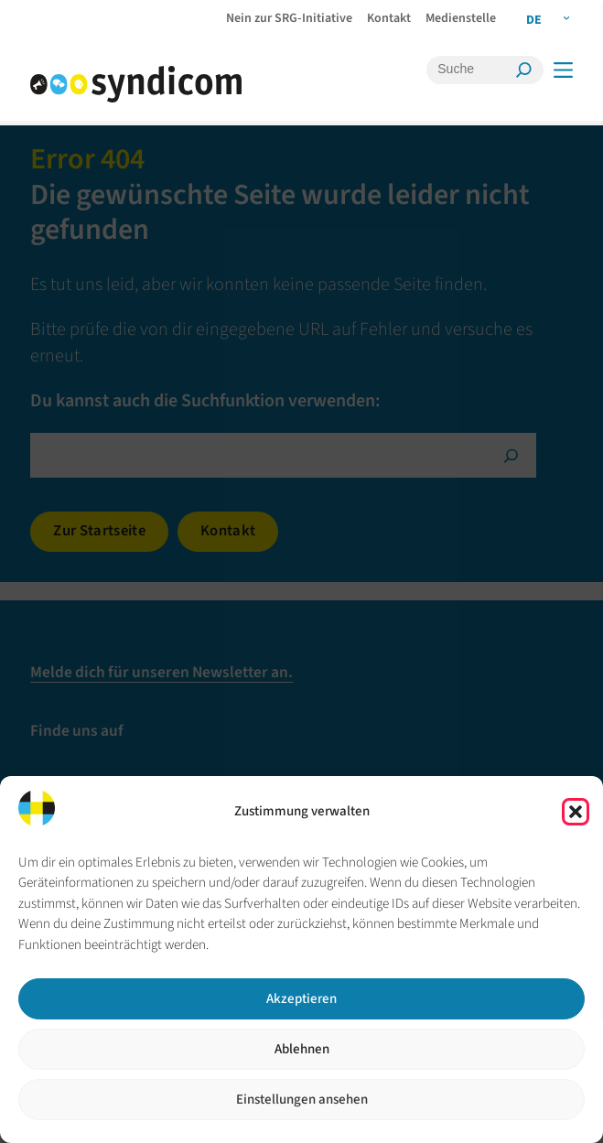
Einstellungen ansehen (302, 1099)
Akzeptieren (301, 998)
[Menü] (562, 70)
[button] (575, 812)
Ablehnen (302, 1049)
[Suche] (473, 69)
